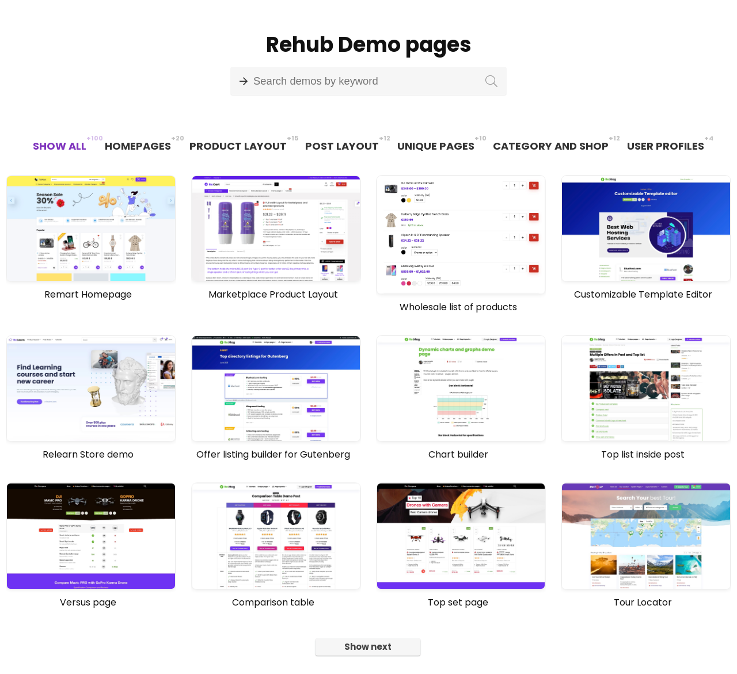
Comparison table (273, 602)
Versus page (88, 602)
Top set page (458, 602)
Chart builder (458, 454)
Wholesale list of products (458, 307)
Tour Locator (643, 602)
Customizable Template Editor (643, 294)
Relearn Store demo (88, 454)
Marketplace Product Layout (273, 294)
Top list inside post (643, 454)
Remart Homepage (88, 294)
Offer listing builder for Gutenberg (273, 454)
